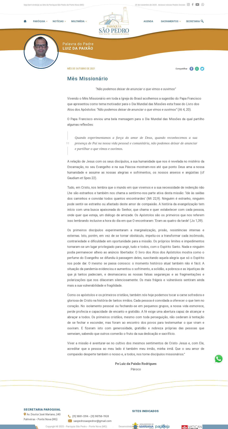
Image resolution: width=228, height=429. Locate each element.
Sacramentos (169, 21)
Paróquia (39, 21)
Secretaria (193, 21)
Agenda (148, 21)
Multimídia (77, 21)
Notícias (58, 21)
